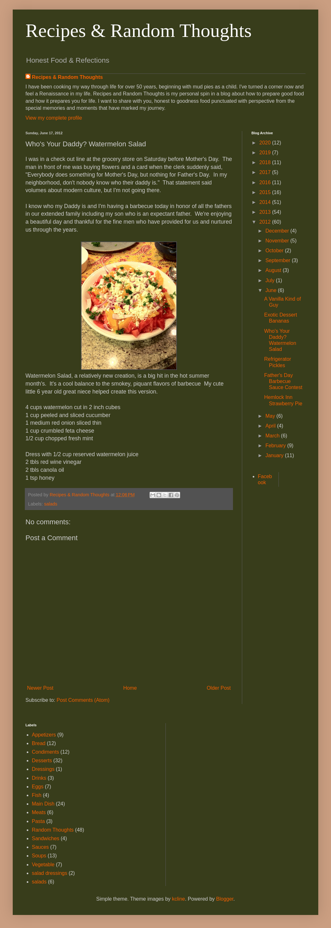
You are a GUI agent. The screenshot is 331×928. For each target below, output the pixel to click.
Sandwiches (45, 838)
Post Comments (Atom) (83, 700)
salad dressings (49, 873)
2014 (265, 202)
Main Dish (43, 803)
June (271, 290)
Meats (39, 812)
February (276, 445)
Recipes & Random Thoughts (138, 30)
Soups (39, 855)
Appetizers (44, 734)
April (271, 426)
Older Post (219, 688)
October (275, 250)
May (271, 416)
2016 (265, 182)
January (275, 455)
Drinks (39, 778)
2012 (265, 222)
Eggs (37, 786)
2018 (265, 162)
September (278, 260)
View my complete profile (53, 118)
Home (130, 688)
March (273, 435)
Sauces (40, 847)
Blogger (224, 899)
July (270, 280)
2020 (265, 142)
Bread (39, 743)
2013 (265, 212)
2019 (265, 152)
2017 (265, 172)
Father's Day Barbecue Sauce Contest (283, 381)
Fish (36, 795)
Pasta (38, 821)
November (277, 240)
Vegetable (43, 864)
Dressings (43, 769)
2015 (265, 192)
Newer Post (40, 688)
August (274, 270)
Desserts (42, 760)
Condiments (45, 752)
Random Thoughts (53, 830)
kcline (178, 899)
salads (50, 503)
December (277, 231)
